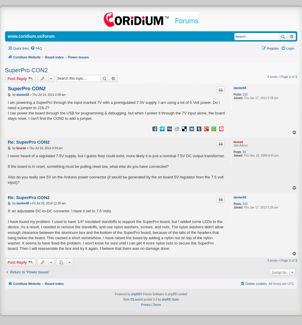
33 (244, 152)
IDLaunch (136, 299)
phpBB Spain (170, 299)
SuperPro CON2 (26, 70)
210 (244, 94)
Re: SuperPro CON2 (29, 142)
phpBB (135, 294)
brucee (238, 142)
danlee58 (240, 88)
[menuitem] (36, 48)
